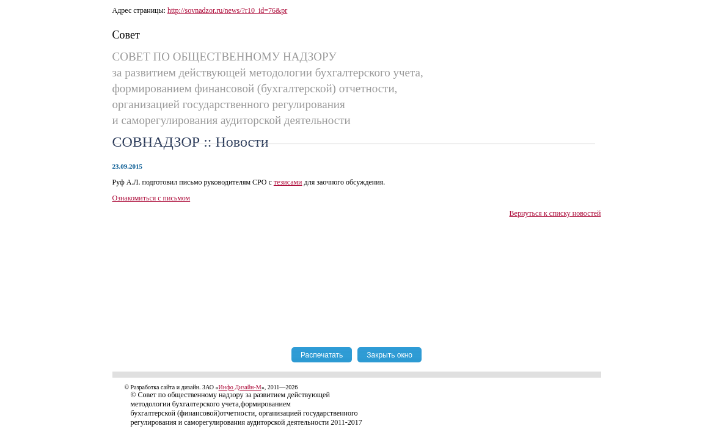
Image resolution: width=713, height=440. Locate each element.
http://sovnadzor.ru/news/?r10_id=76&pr (227, 10)
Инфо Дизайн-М (240, 387)
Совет (126, 35)
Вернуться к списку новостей (555, 213)
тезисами (288, 182)
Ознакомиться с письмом (151, 198)
